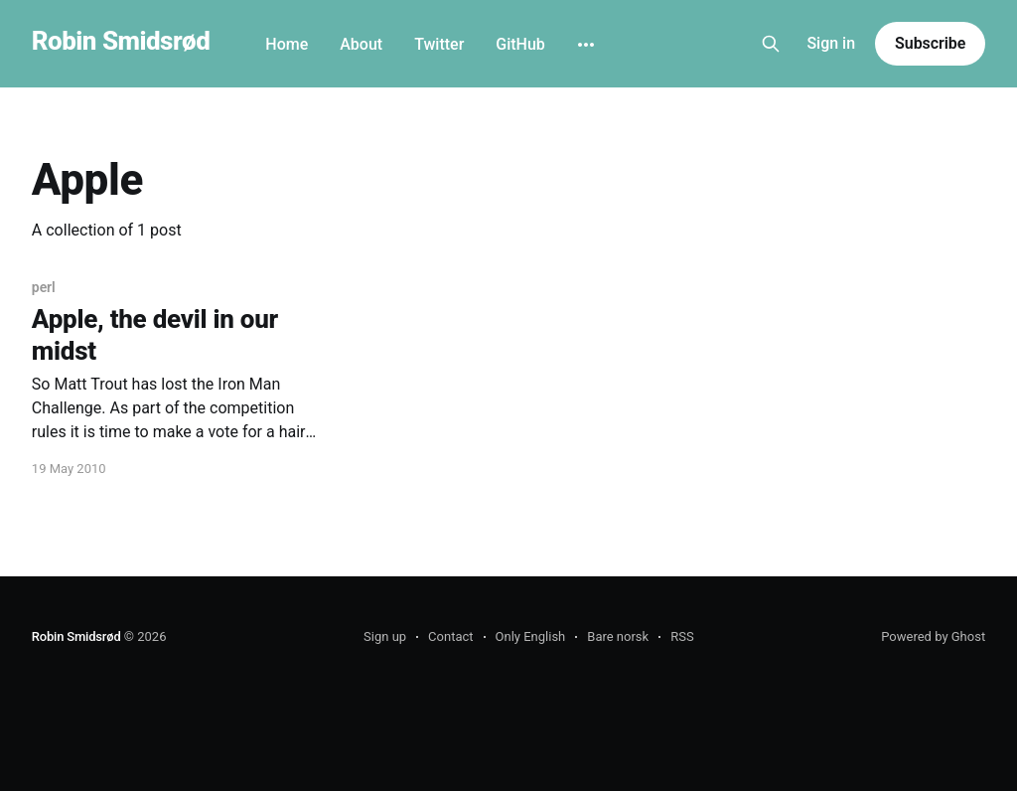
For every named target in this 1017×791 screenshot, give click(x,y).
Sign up (384, 636)
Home (286, 44)
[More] (586, 45)
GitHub (520, 44)
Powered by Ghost (933, 636)
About (361, 44)
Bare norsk (618, 636)
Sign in (830, 43)
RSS (681, 636)
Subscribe (930, 43)
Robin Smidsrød (121, 41)
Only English (531, 636)
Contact (450, 636)
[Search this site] (771, 44)
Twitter (439, 44)
